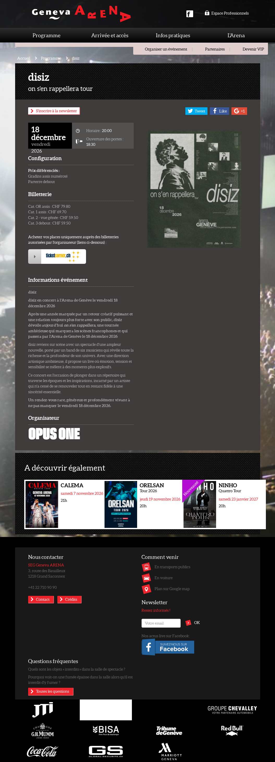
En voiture (164, 577)
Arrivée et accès (109, 35)
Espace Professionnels (227, 13)
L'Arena (236, 35)
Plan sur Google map (172, 588)
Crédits (71, 599)
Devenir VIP (253, 49)
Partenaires (215, 49)
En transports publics (172, 566)
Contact (43, 599)
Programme (46, 35)
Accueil (23, 58)
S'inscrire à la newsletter (56, 110)
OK (197, 622)
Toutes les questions (52, 691)
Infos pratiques (173, 35)
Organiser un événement (166, 49)
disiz (76, 58)
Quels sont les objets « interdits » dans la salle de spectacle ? (76, 669)
